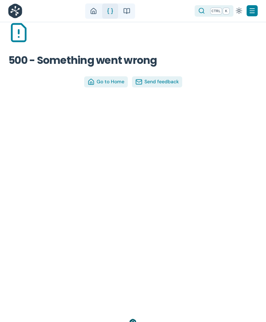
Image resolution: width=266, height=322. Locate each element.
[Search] (214, 11)
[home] (93, 11)
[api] (110, 11)
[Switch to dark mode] (239, 10)
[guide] (126, 11)
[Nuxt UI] (17, 11)
